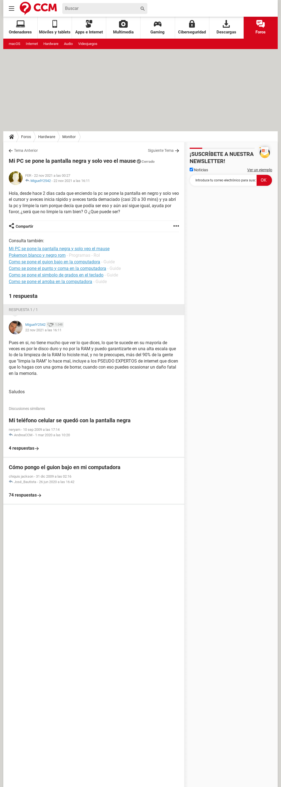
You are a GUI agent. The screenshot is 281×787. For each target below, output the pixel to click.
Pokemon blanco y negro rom (37, 255)
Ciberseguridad (192, 27)
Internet (32, 44)
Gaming (157, 27)
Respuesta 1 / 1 (23, 309)
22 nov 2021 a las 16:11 (72, 181)
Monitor (69, 137)
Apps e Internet (89, 27)
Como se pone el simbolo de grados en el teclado (56, 275)
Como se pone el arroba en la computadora (50, 281)
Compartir (24, 226)
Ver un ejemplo (259, 170)
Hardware (50, 44)
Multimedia (123, 27)
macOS (14, 44)
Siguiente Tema (161, 150)
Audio (68, 44)
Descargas (226, 27)
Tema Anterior (26, 150)
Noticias (199, 170)
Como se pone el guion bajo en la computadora (54, 261)
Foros (260, 27)
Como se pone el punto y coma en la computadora (57, 268)
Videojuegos (87, 44)
